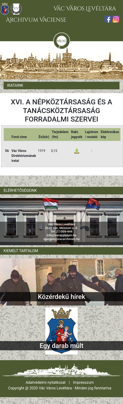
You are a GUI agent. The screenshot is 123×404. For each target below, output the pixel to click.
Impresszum (83, 382)
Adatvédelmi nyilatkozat (45, 382)
